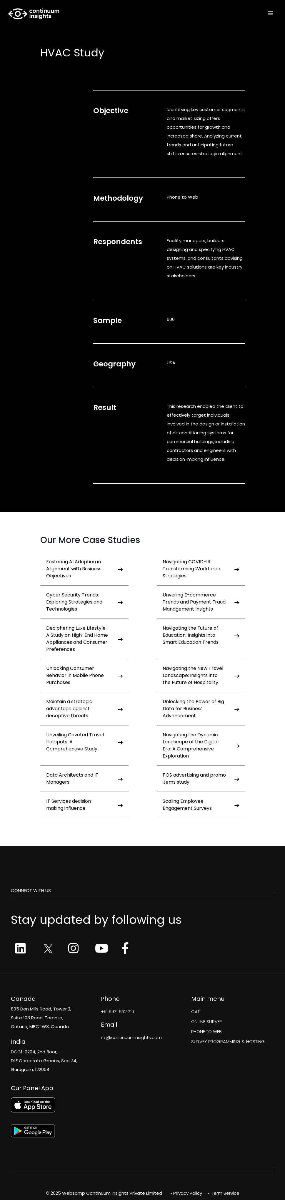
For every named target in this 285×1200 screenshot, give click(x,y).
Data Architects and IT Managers (84, 778)
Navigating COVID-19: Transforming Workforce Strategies (201, 568)
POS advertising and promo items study (201, 778)
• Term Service (223, 1193)
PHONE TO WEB (206, 1031)
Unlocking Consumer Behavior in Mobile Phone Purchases (84, 675)
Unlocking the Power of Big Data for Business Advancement (201, 708)
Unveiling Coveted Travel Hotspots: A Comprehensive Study (84, 741)
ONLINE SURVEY (206, 1021)
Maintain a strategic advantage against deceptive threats (84, 708)
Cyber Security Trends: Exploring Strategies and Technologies (84, 601)
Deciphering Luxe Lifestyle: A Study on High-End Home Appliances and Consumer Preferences (84, 639)
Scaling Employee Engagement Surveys (201, 805)
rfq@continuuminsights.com (131, 1037)
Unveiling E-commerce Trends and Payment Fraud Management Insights (201, 601)
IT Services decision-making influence (84, 805)
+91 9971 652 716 (117, 1011)
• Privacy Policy (186, 1193)
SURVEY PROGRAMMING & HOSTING (228, 1041)
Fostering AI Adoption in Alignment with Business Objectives (84, 568)
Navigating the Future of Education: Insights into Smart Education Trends (201, 635)
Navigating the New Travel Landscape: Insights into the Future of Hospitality (201, 675)
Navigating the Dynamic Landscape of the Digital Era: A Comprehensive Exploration (201, 745)
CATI (196, 1011)
